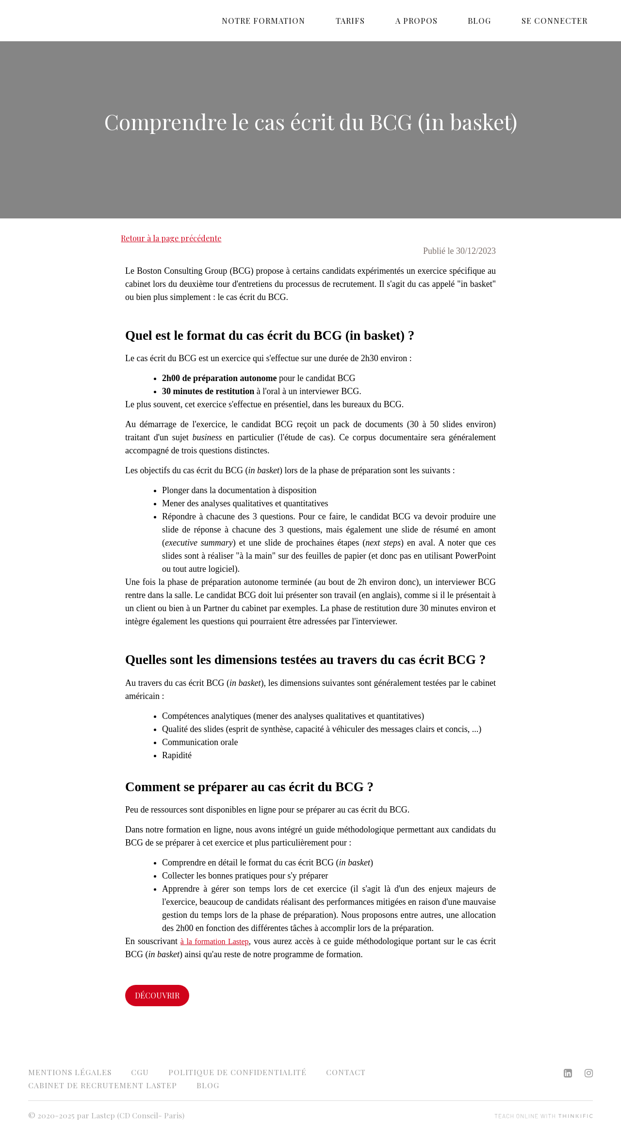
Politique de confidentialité (237, 1072)
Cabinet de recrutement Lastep (102, 1085)
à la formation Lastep (214, 941)
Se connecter (560, 21)
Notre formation (313, 21)
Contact (346, 1072)
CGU (140, 1072)
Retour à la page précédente (171, 238)
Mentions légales (70, 1072)
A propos (444, 21)
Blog (495, 21)
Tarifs (388, 21)
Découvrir (157, 995)
